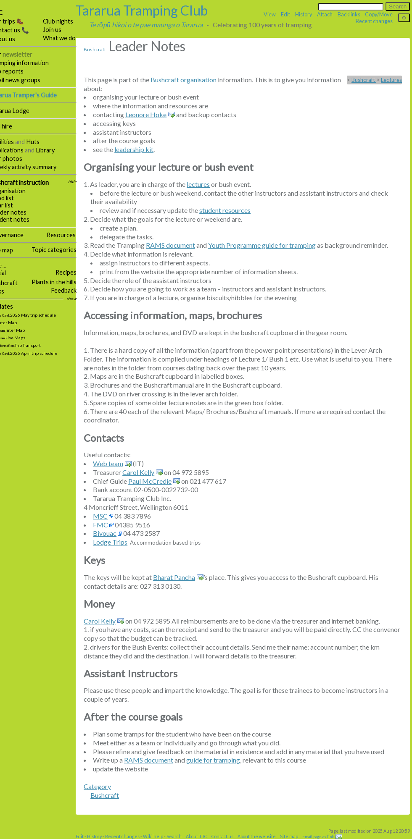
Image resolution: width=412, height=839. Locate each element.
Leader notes (20, 212)
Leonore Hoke (157, 114)
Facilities (14, 141)
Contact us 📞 (21, 30)
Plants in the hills (65, 282)
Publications (18, 150)
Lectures (391, 79)
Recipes (77, 272)
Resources (72, 235)
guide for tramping (225, 760)
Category (109, 786)
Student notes (21, 219)
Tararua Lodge (21, 110)
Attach (325, 14)
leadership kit (145, 149)
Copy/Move (379, 14)
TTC (8, 12)
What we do (71, 38)
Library (57, 150)
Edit (285, 14)
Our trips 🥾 (19, 21)
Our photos (18, 158)
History (303, 14)
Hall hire (13, 126)
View (270, 14)
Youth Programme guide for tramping (273, 245)
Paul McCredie (161, 481)
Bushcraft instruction (31, 182)
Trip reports (18, 71)
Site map (13, 250)
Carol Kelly (150, 472)
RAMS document (182, 245)
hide (84, 181)
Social (10, 272)
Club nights (70, 21)
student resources (236, 210)
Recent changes (374, 21)
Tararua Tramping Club (153, 10)
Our (23, 54)
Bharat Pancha (186, 577)
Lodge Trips (122, 542)
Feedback (75, 290)
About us (14, 38)
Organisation (19, 190)
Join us (64, 29)
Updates (13, 306)
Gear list (13, 205)
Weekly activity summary (35, 166)
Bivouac (116, 533)
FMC (112, 525)
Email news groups (27, 80)
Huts (44, 141)
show (83, 298)
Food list (14, 198)
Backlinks (349, 14)
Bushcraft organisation (195, 80)
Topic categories (65, 249)
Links (9, 291)
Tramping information (31, 62)
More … (9, 265)
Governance (18, 235)
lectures (210, 184)
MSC (112, 516)
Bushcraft (15, 282)
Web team (120, 463)
